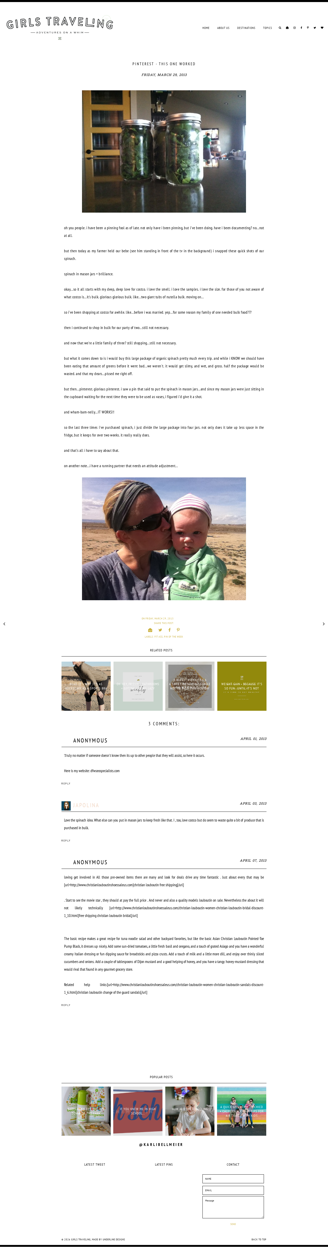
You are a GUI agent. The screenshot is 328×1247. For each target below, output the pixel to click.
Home (206, 28)
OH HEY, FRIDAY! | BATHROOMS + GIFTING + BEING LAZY (138, 686)
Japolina (86, 805)
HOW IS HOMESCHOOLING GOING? (190, 1111)
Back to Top (259, 1239)
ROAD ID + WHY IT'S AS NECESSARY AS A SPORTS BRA (86, 686)
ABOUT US (223, 28)
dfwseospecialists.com (105, 770)
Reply (66, 783)
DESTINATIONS (246, 28)
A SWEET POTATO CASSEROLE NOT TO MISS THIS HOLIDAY (190, 686)
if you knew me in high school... (138, 1111)
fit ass (159, 636)
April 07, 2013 (253, 860)
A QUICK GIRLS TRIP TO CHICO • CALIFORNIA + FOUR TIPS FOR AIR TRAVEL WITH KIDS (242, 1111)
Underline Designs (114, 1239)
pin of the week (173, 636)
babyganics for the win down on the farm (86, 1111)
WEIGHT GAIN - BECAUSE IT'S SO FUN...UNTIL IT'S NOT (241, 686)
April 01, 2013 (253, 739)
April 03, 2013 (253, 803)
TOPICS (267, 28)
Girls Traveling (81, 1239)
